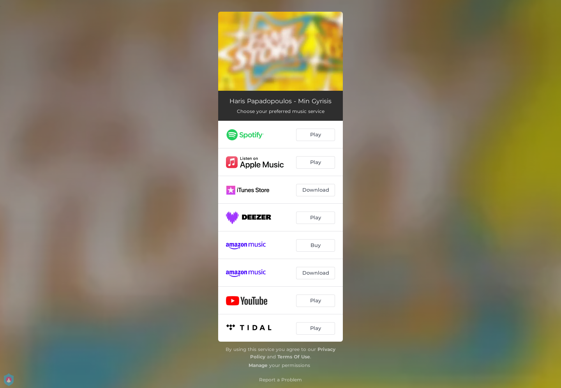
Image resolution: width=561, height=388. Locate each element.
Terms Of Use (293, 357)
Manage (258, 365)
